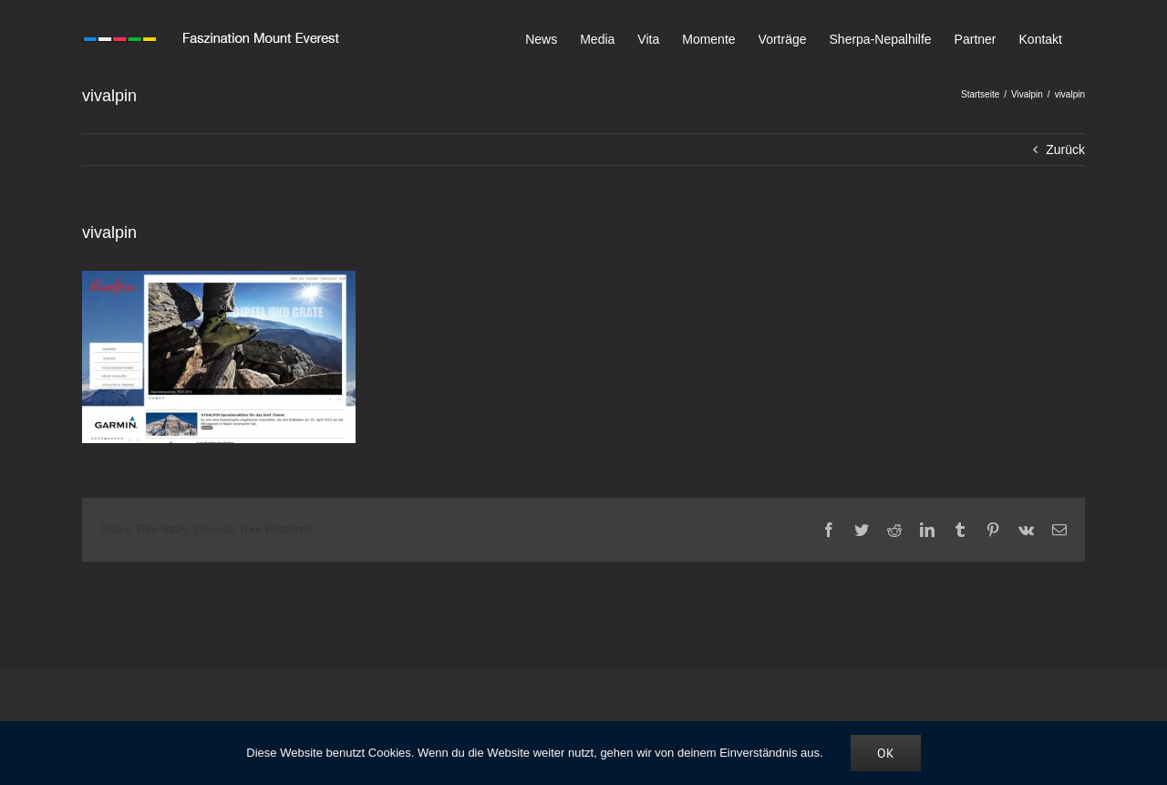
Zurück (1065, 149)
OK (885, 753)
